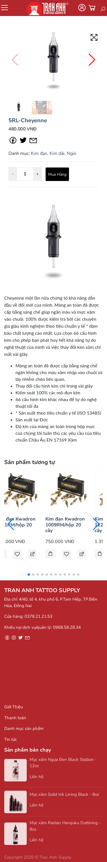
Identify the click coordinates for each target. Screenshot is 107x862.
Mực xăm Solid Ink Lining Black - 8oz (64, 797)
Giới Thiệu (13, 707)
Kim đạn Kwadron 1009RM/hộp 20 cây (65, 525)
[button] (92, 60)
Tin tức (10, 739)
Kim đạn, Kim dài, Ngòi (53, 153)
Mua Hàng (57, 174)
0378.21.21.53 (38, 616)
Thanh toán (15, 718)
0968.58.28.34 (67, 627)
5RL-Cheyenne (27, 120)
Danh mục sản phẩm (24, 728)
